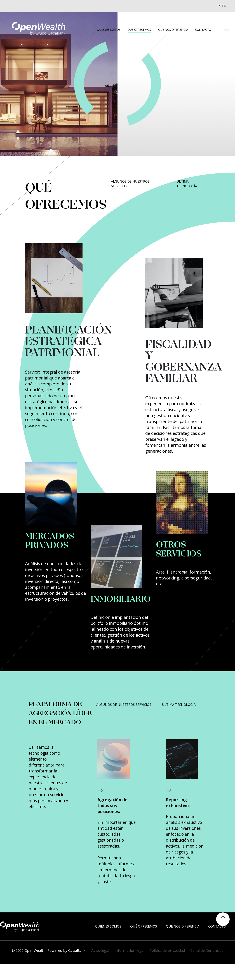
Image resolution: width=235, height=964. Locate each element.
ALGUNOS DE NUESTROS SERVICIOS (130, 183)
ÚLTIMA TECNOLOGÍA (187, 183)
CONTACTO (203, 30)
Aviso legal (100, 950)
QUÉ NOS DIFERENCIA (173, 30)
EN (224, 5)
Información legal (129, 950)
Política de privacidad (167, 950)
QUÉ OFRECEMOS (139, 30)
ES (219, 5)
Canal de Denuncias (206, 950)
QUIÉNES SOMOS (108, 30)
